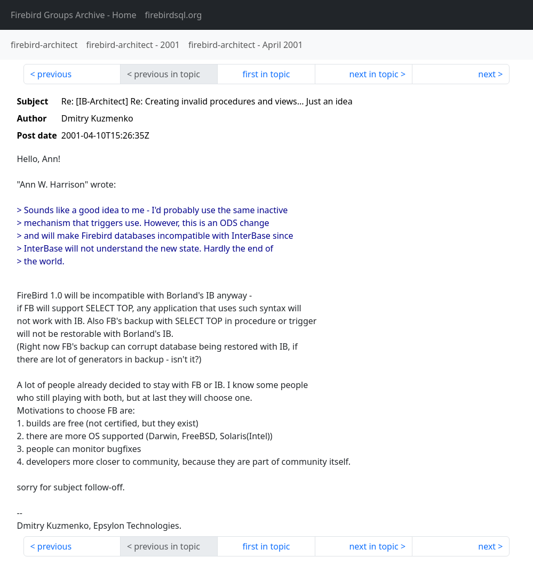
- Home (74, 15)
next (487, 74)
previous (54, 74)
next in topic (373, 74)
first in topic (266, 74)
